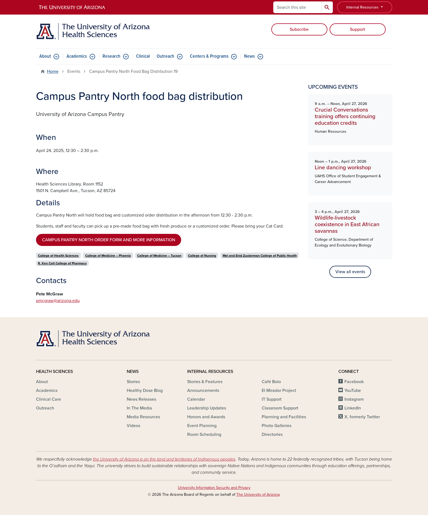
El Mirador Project (279, 390)
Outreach (165, 56)
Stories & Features (204, 381)
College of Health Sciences (58, 256)
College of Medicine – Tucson (159, 256)
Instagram (354, 399)
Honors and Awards (206, 417)
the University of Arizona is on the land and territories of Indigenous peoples (164, 459)
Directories (272, 434)
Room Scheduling (204, 434)
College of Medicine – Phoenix (108, 256)
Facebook (354, 381)
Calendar (196, 399)
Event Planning (202, 425)
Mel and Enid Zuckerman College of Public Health (260, 256)
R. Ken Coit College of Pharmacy (62, 263)
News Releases (141, 399)
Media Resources (143, 417)
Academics (77, 56)
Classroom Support (280, 408)
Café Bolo (271, 381)
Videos (133, 425)
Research (111, 56)
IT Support (271, 399)
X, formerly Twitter (362, 417)
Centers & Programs (209, 56)
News (249, 56)
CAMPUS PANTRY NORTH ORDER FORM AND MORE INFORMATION (108, 240)
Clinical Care (48, 399)
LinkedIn (352, 408)
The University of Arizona (258, 494)
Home (53, 71)
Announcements (203, 390)
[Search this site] (297, 7)
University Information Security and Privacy (214, 487)
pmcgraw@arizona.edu (58, 300)
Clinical (143, 56)
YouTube (352, 390)
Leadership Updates (206, 408)
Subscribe (299, 29)
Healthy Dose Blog (145, 390)
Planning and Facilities (284, 417)
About (45, 56)
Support (357, 29)
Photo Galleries (276, 425)
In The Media (139, 408)
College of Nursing (202, 256)
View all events (350, 272)
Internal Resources (363, 7)
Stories (133, 381)
